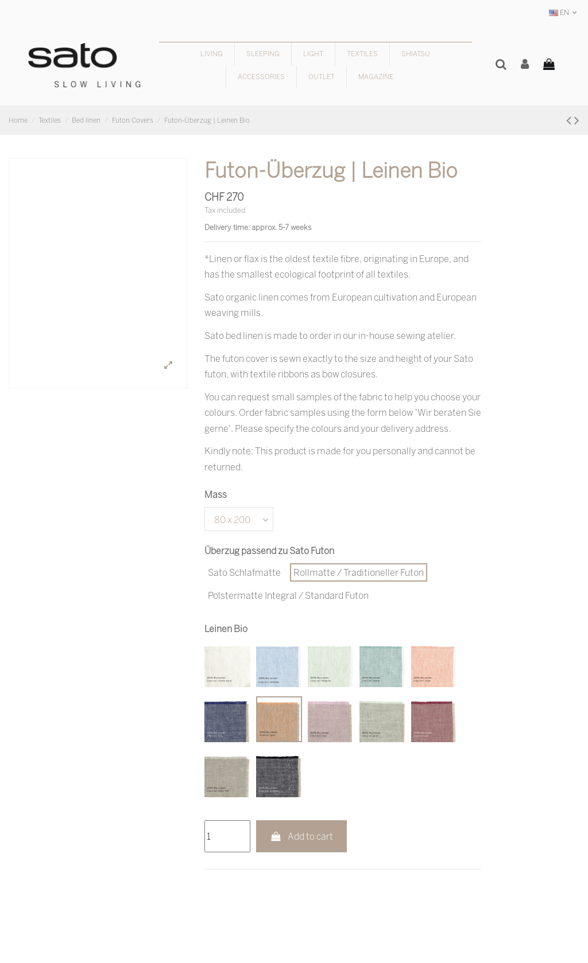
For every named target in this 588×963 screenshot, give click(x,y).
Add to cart (302, 836)
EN (564, 12)
